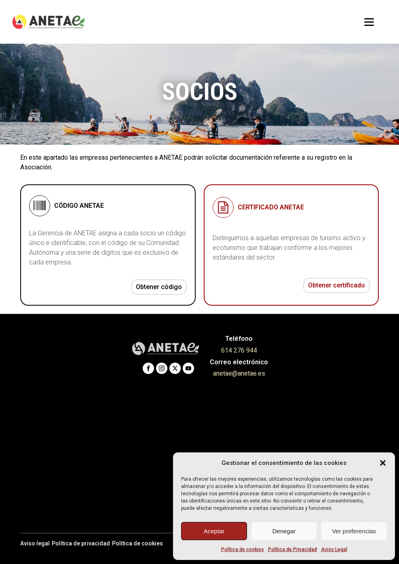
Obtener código (159, 287)
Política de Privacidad (292, 549)
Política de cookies (242, 549)
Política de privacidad (81, 543)
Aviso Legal (334, 549)
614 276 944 (239, 350)
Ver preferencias (354, 531)
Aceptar (214, 531)
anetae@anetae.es (239, 373)
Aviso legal (35, 543)
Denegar (284, 531)
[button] (383, 463)
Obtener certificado (336, 285)
